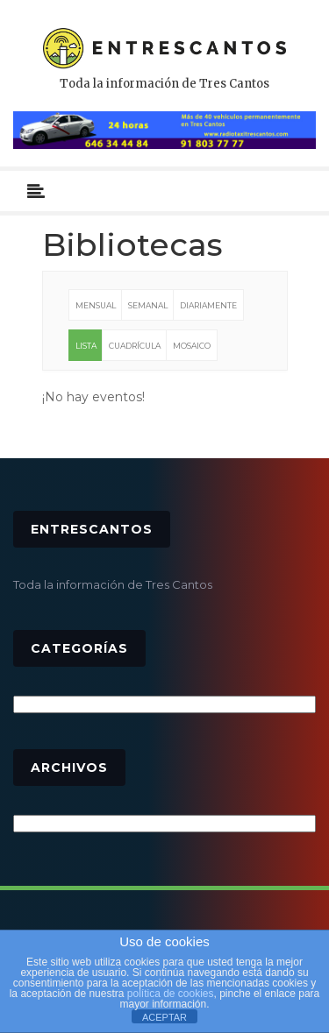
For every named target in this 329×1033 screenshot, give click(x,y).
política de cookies (170, 993)
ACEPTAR (164, 1017)
